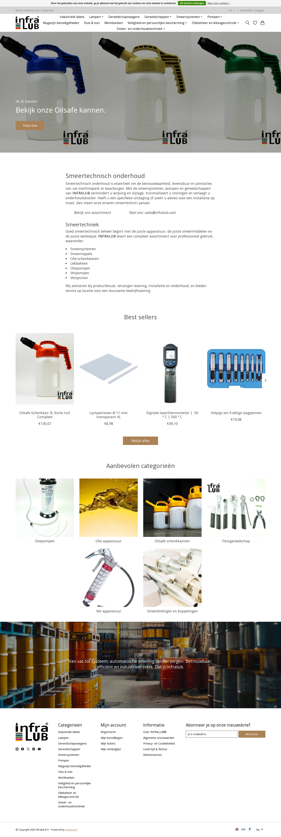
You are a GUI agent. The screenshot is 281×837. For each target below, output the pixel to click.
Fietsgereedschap (236, 541)
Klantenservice (152, 755)
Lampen (63, 738)
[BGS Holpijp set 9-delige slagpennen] (236, 368)
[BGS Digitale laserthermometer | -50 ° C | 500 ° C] (172, 368)
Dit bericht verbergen (192, 3)
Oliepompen (45, 541)
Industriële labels (72, 17)
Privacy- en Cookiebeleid (159, 743)
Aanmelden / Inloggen (252, 10)
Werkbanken (113, 23)
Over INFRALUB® (154, 732)
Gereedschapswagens (124, 17)
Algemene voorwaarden (158, 738)
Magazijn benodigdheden (61, 23)
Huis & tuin (92, 23)
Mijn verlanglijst (111, 749)
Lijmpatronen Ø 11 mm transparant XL (109, 414)
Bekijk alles (140, 440)
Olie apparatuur (109, 541)
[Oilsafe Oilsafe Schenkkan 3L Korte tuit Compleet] (45, 368)
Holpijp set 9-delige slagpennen (236, 412)
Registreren (108, 732)
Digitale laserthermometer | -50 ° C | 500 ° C (172, 414)
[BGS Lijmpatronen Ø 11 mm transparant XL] (108, 368)
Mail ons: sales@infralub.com (152, 212)
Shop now (32, 124)
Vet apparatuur (108, 611)
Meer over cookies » (218, 3)
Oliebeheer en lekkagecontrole (68, 795)
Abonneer (251, 734)
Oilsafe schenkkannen (172, 541)
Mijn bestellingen (112, 738)
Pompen (63, 760)
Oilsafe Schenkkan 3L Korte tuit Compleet (44, 414)
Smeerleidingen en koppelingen (172, 611)
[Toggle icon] (247, 22)
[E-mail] (211, 734)
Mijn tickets (108, 743)
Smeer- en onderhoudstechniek (71, 804)
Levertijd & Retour (155, 749)
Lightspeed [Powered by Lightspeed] (71, 829)
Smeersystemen (68, 755)
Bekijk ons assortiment (92, 212)
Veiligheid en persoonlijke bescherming (74, 785)
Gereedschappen (69, 749)
